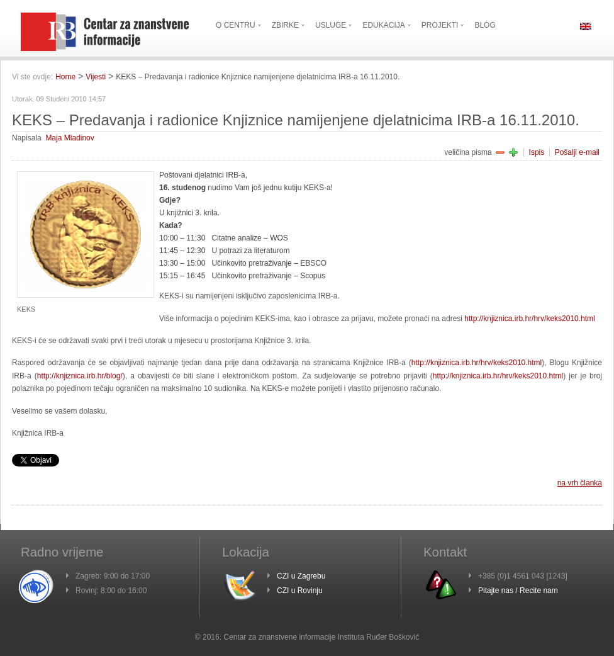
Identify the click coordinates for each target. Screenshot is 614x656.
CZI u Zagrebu (301, 576)
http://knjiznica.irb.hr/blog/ (80, 375)
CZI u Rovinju (300, 590)
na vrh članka (579, 482)
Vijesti (96, 76)
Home (65, 76)
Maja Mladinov (69, 137)
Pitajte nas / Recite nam (518, 590)
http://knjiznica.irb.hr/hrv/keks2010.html (529, 318)
